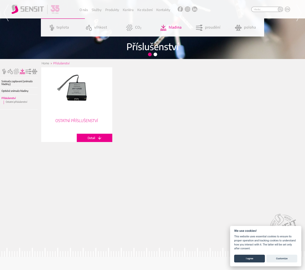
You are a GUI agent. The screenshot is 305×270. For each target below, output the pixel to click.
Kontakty (163, 10)
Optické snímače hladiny (15, 90)
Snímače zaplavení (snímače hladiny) (17, 83)
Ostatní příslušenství (16, 102)
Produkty (112, 10)
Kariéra (128, 10)
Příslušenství (8, 98)
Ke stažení (145, 10)
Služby (97, 10)
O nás (84, 10)
